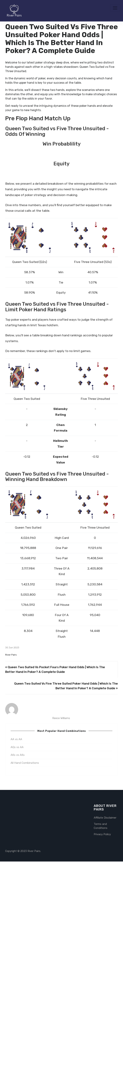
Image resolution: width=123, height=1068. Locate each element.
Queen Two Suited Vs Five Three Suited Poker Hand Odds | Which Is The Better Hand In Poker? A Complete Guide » (66, 892)
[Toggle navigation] (115, 8)
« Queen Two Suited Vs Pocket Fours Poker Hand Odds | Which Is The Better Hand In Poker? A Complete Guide (55, 876)
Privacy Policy (102, 1040)
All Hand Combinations (25, 969)
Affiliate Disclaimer (105, 1024)
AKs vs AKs (18, 961)
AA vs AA (16, 946)
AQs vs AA (17, 953)
